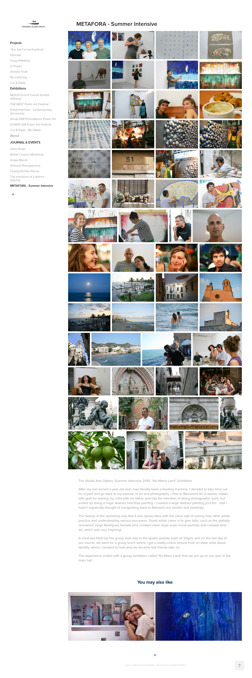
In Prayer (16, 66)
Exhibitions (18, 88)
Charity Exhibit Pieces (24, 171)
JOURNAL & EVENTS (25, 142)
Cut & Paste (18, 83)
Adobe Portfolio (177, 665)
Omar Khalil (18, 149)
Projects (16, 43)
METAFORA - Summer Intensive (31, 185)
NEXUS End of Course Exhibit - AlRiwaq (30, 97)
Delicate (15, 55)
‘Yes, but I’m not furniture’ (27, 49)
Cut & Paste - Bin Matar (25, 130)
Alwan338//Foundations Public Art (33, 119)
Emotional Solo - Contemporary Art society (31, 111)
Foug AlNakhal (20, 60)
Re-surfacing (18, 77)
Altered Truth (19, 71)
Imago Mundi (19, 160)
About (14, 135)
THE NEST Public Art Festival (29, 104)
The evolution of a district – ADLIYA (28, 178)
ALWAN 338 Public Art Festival (30, 124)
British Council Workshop (27, 154)
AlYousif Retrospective (25, 165)
